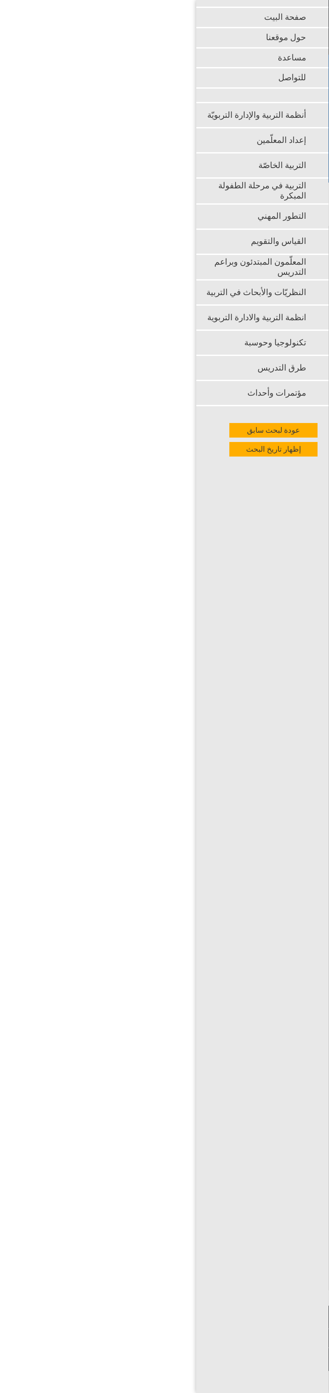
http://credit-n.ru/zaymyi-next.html (241, 1246)
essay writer (51, 621)
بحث (273, 143)
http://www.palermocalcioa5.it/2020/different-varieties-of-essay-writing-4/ (161, 840)
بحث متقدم (266, 162)
